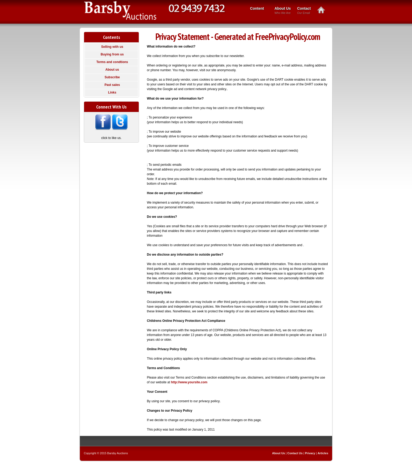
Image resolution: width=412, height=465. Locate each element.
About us (112, 69)
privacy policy (209, 401)
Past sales (112, 85)
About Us (283, 11)
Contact (304, 11)
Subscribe (112, 77)
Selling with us (112, 47)
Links (112, 92)
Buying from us (112, 54)
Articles (323, 453)
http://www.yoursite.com (189, 382)
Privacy (310, 453)
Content (258, 9)
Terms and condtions (112, 62)
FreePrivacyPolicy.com (287, 36)
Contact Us (294, 453)
